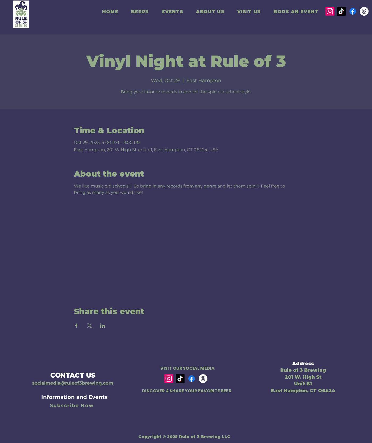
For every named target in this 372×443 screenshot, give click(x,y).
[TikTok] (341, 11)
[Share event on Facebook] (76, 325)
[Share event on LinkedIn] (102, 325)
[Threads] (364, 11)
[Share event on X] (89, 325)
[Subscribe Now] (72, 405)
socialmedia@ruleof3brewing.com (72, 383)
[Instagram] (329, 11)
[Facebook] (352, 11)
